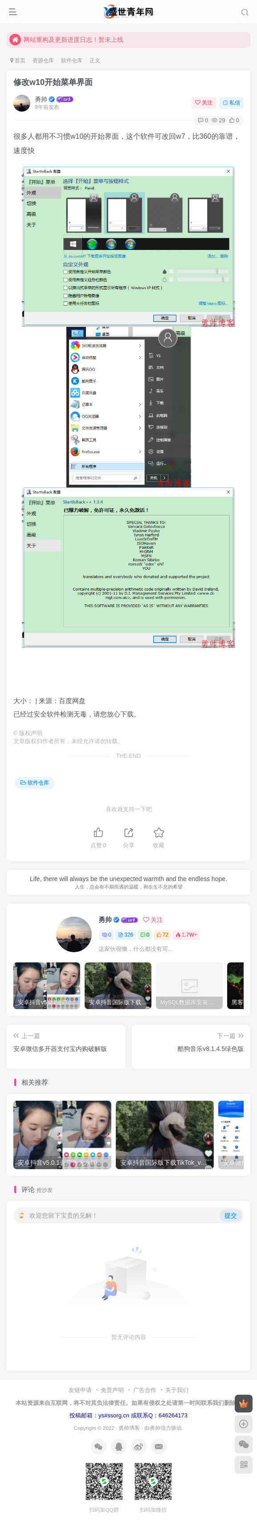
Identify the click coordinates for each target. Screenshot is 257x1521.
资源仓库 (43, 60)
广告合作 (144, 1390)
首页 (17, 60)
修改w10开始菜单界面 (53, 82)
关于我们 (176, 1390)
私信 (231, 103)
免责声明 (112, 1390)
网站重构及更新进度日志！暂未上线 (66, 39)
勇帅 (41, 99)
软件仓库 (71, 60)
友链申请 (80, 1390)
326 (125, 935)
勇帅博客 (129, 1428)
